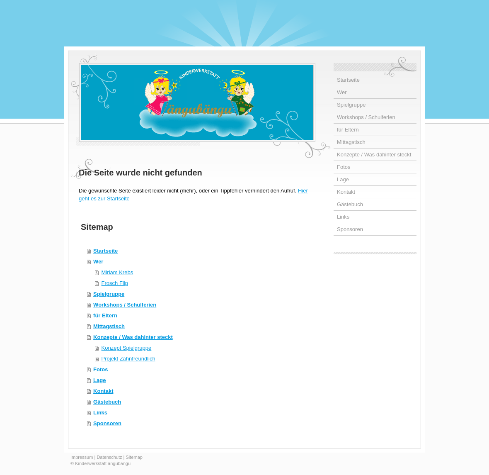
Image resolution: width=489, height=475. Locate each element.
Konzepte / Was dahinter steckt (133, 337)
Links (100, 412)
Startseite (105, 251)
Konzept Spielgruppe (127, 348)
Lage (99, 380)
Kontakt (103, 391)
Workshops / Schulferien (124, 305)
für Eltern (105, 315)
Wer (98, 261)
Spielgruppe (108, 294)
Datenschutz (109, 457)
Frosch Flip (115, 283)
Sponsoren (107, 423)
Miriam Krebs (117, 272)
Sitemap (134, 457)
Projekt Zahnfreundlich (128, 359)
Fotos (100, 369)
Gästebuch (107, 402)
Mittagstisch (109, 326)
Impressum (81, 457)
